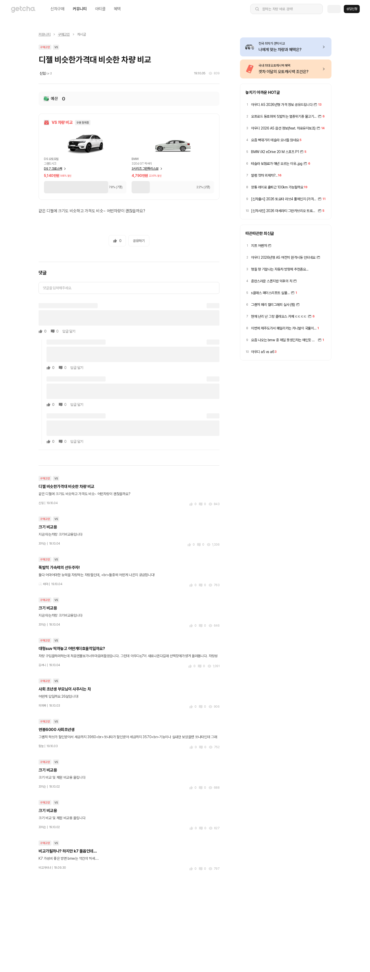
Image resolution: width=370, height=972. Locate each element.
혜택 (117, 8)
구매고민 (64, 34)
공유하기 (139, 241)
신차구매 (57, 8)
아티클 (100, 8)
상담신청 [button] (351, 9)
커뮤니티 (80, 8)
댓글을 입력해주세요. (57, 288)
